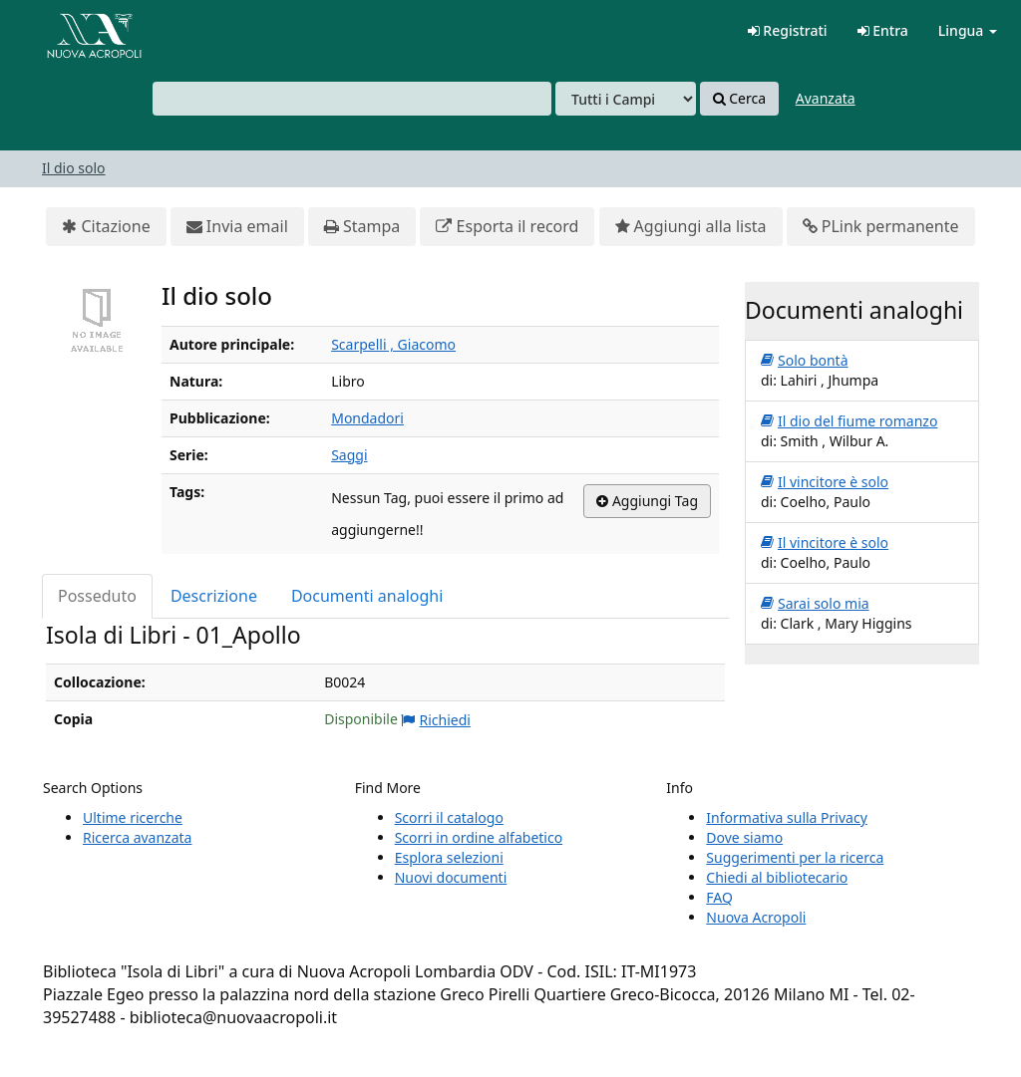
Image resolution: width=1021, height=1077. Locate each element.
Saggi (349, 454)
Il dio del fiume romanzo (849, 421)
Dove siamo (744, 837)
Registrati (788, 30)
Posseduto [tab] (97, 596)
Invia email (237, 226)
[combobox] (352, 99)
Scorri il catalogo (449, 817)
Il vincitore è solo (824, 482)
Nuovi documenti (451, 877)
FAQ (719, 897)
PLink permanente (881, 226)
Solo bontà (805, 361)
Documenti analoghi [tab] (367, 596)
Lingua (967, 30)
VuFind (64, 30)
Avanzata (825, 98)
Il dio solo (74, 167)
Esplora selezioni (449, 857)
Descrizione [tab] (213, 596)
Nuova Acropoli (756, 917)
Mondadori (367, 417)
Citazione (106, 226)
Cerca (739, 99)
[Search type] (625, 99)
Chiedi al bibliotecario (777, 877)
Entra (882, 30)
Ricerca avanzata (137, 837)
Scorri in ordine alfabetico (478, 837)
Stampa (362, 226)
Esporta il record (507, 226)
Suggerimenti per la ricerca (794, 857)
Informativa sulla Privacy (786, 817)
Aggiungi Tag (647, 501)
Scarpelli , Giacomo (393, 344)
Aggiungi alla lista (691, 226)
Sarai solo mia (815, 604)
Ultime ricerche (132, 817)
